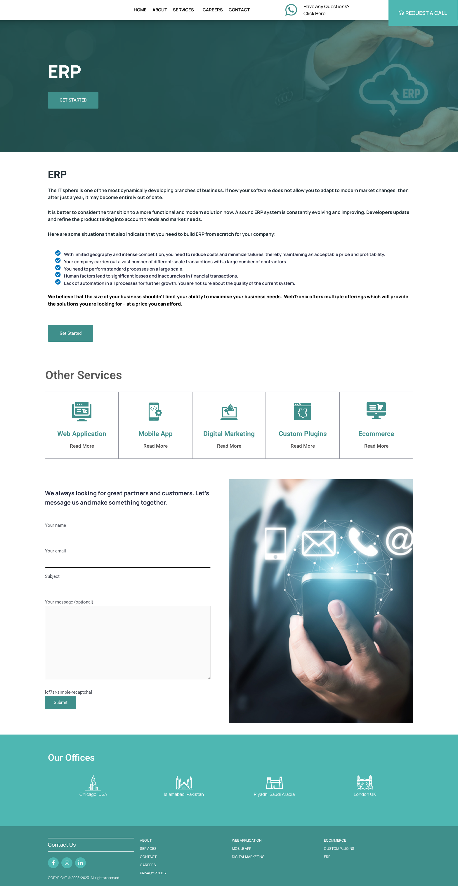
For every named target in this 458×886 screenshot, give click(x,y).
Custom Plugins (302, 436)
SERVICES (185, 11)
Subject (128, 588)
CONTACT (239, 11)
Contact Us (62, 844)
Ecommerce (376, 436)
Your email (128, 562)
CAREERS (213, 11)
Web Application (82, 436)
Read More (81, 448)
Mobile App (155, 436)
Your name (128, 535)
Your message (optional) (128, 649)
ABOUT (159, 11)
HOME (140, 11)
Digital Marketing (229, 436)
